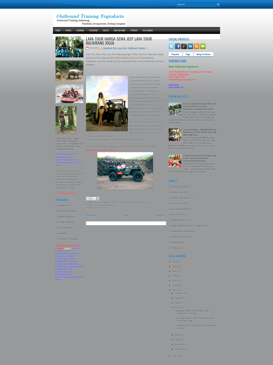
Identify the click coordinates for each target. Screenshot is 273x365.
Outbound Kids (178, 220)
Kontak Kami (119, 30)
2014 (175, 285)
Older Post (160, 216)
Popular (175, 54)
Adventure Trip (109, 48)
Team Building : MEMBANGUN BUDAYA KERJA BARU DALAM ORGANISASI (199, 132)
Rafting (174, 248)
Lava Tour (122, 48)
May (177, 335)
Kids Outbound (65, 228)
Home (58, 30)
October (179, 293)
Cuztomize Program (68, 239)
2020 (175, 266)
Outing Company (66, 216)
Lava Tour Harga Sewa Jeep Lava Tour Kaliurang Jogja (119, 41)
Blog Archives (203, 54)
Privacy (134, 30)
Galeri (106, 30)
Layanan (80, 30)
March (178, 344)
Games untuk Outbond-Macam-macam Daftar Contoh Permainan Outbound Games (200, 106)
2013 (175, 290)
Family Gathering (66, 222)
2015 (175, 280)
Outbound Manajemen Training (186, 225)
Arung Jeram (64, 205)
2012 (175, 356)
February (180, 349)
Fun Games (177, 203)
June (178, 307)
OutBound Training (67, 211)
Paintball (62, 233)
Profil (68, 30)
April (177, 339)
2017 (175, 271)
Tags (188, 54)
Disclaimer (148, 30)
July (177, 303)
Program (93, 30)
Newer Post (92, 216)
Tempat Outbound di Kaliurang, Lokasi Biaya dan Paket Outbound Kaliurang (200, 158)
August (179, 298)
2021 (175, 261)
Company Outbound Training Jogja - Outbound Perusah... (192, 312)
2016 (175, 276)
